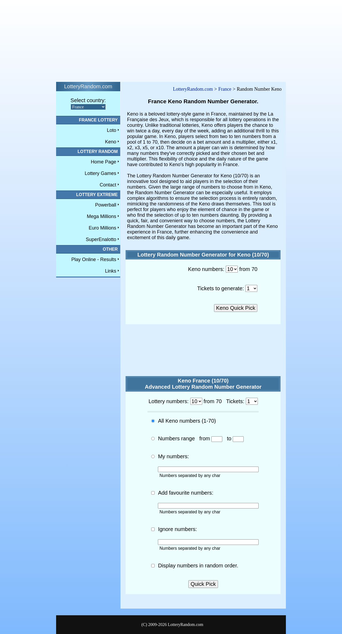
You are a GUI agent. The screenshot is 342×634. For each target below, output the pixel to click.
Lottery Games (100, 173)
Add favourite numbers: (185, 493)
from (204, 438)
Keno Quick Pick (235, 308)
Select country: (88, 100)
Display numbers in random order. (198, 565)
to (229, 438)
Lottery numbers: (169, 401)
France (224, 89)
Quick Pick (203, 584)
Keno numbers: (206, 269)
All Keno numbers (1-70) (187, 421)
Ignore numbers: (177, 529)
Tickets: (235, 401)
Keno (110, 141)
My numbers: (173, 456)
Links (110, 271)
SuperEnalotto (101, 239)
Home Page (103, 162)
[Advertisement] (162, 39)
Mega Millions (101, 216)
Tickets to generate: (220, 288)
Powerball (105, 205)
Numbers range (176, 438)
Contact (108, 185)
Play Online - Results (93, 259)
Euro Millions (102, 228)
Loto (111, 130)
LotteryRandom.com (193, 89)
